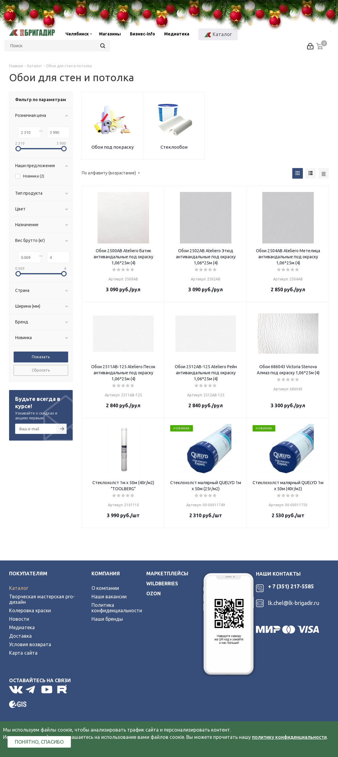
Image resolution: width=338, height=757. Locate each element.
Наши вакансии (109, 596)
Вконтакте (16, 689)
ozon (153, 593)
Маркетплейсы (167, 573)
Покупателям (28, 573)
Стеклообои (174, 147)
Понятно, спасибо (39, 742)
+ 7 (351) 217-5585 (291, 586)
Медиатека (22, 627)
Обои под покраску (112, 147)
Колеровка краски (30, 610)
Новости (19, 619)
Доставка (20, 636)
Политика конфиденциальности (116, 607)
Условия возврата (30, 644)
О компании (105, 588)
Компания (105, 573)
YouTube (47, 689)
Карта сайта (23, 653)
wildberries (162, 583)
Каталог (18, 588)
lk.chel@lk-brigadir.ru (293, 603)
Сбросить (41, 370)
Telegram (32, 689)
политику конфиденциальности (289, 737)
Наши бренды (107, 619)
